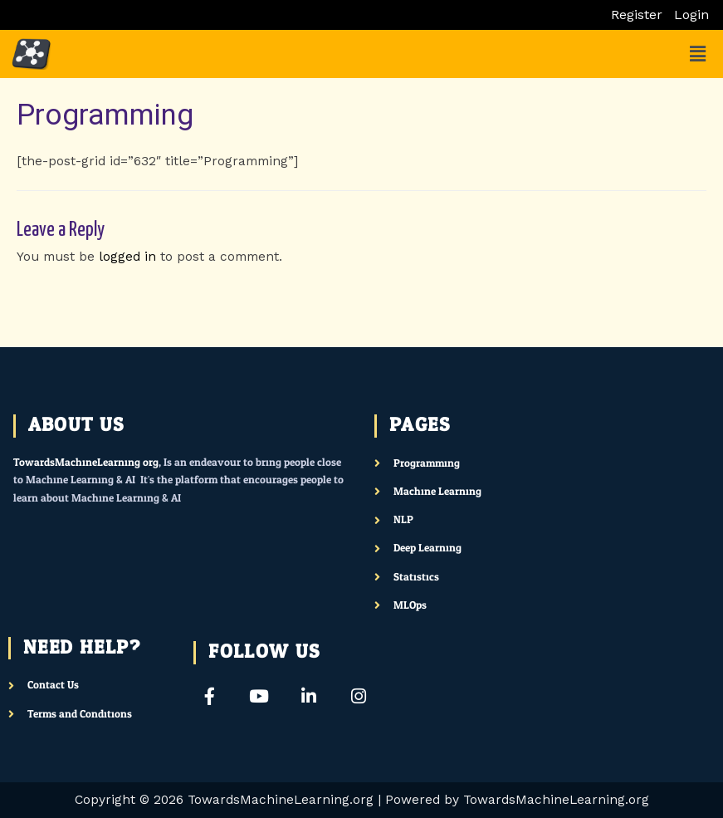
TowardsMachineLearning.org (86, 463)
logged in (127, 256)
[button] (698, 54)
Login (691, 15)
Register (636, 15)
